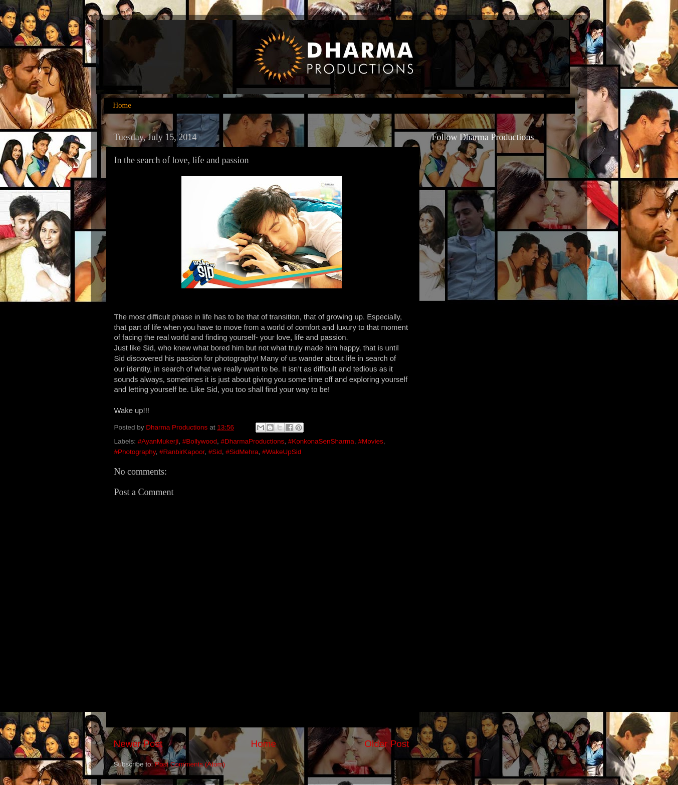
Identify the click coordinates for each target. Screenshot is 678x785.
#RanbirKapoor (181, 452)
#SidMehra (241, 452)
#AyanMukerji (158, 441)
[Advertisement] (472, 529)
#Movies (370, 441)
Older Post (386, 743)
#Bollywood (199, 441)
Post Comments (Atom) (190, 764)
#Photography (135, 452)
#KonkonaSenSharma (321, 441)
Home (122, 105)
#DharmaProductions (252, 441)
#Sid (215, 452)
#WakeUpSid (281, 452)
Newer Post (138, 743)
